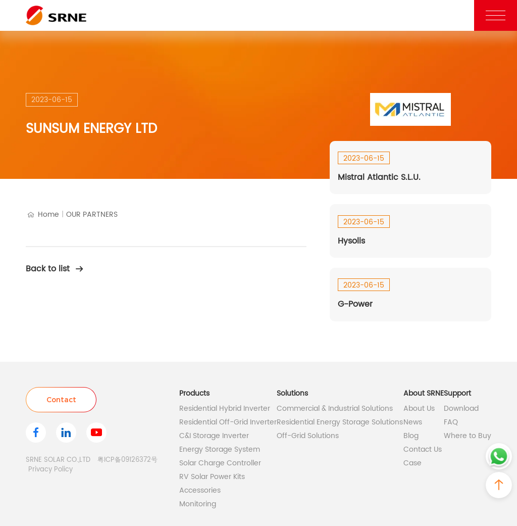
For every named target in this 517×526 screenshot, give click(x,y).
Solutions (292, 393)
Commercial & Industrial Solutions (335, 408)
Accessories (200, 490)
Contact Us (422, 449)
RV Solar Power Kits (212, 477)
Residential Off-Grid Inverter (228, 422)
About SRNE (423, 393)
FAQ (451, 422)
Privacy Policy (50, 469)
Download (461, 408)
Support (457, 393)
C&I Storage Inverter (214, 436)
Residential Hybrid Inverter (224, 408)
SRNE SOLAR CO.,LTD (58, 460)
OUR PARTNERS (92, 214)
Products (194, 393)
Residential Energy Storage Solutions (340, 422)
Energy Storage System (219, 449)
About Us (419, 408)
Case (412, 463)
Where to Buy (467, 436)
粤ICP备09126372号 (127, 460)
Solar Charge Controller (220, 463)
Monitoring (197, 504)
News (412, 422)
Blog (411, 436)
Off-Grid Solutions (308, 436)
